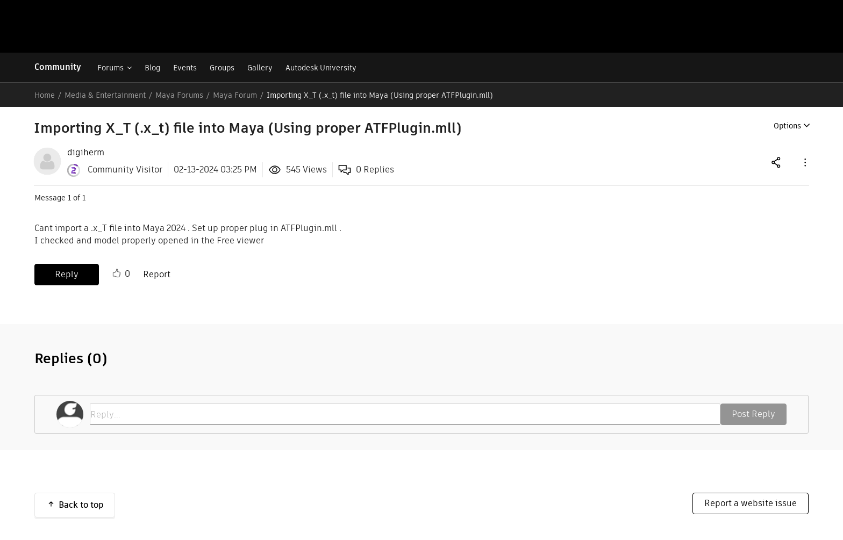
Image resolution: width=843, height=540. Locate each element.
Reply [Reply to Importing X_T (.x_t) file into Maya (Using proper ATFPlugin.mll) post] (66, 274)
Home (44, 95)
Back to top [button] (81, 505)
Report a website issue (750, 503)
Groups (222, 67)
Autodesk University (320, 67)
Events (185, 67)
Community (57, 67)
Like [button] (117, 273)
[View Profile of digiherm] (85, 152)
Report (156, 274)
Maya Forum (235, 95)
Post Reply (753, 414)
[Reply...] (405, 414)
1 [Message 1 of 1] (69, 197)
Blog (152, 67)
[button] (804, 162)
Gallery (260, 67)
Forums (110, 67)
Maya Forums (179, 95)
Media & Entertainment (105, 95)
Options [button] (787, 125)
